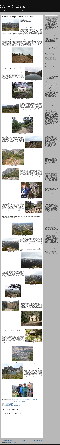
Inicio (23, 440)
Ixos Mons (14, 404)
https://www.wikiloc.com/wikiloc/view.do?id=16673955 (15, 401)
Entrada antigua (38, 440)
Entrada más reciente (7, 440)
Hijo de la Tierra (12, 6)
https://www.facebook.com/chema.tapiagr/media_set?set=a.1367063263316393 (23, 399)
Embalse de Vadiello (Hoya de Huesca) (13, 405)
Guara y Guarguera (9, 404)
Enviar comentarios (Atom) (11, 442)
